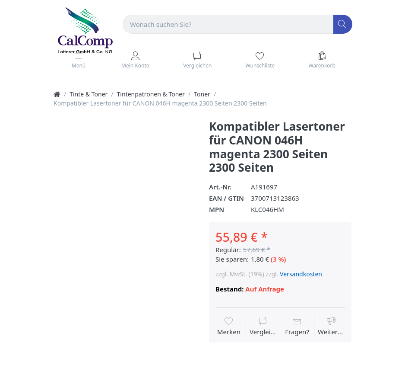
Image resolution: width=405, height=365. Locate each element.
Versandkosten (301, 274)
